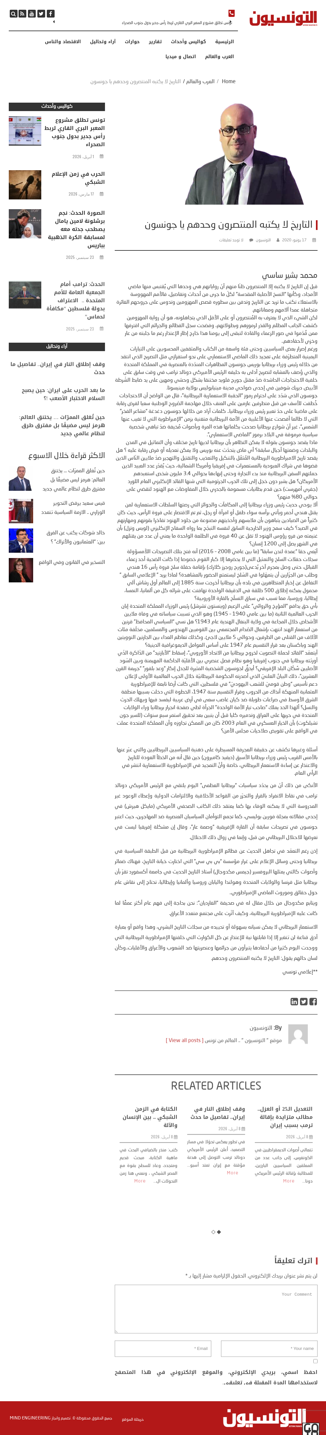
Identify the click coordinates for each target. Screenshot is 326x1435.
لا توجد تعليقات (231, 240)
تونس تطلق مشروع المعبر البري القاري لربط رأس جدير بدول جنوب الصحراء (177, 23)
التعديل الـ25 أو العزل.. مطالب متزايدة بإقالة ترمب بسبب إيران (285, 1188)
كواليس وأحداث (188, 41)
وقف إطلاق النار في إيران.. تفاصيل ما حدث (217, 1184)
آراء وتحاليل (103, 41)
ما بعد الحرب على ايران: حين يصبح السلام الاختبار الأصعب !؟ (63, 405)
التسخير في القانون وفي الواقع (72, 562)
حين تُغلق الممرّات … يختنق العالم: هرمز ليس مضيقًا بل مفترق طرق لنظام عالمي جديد (62, 440)
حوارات (132, 41)
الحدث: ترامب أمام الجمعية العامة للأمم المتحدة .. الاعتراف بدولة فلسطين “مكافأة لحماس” (75, 327)
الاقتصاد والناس (63, 41)
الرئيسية (224, 41)
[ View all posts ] (184, 1059)
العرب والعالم (219, 56)
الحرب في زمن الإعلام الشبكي (78, 178)
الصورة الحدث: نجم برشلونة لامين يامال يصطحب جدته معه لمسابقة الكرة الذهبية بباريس (76, 229)
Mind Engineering (30, 1418)
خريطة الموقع (133, 1420)
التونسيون (263, 240)
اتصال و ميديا (180, 56)
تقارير (155, 41)
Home (229, 81)
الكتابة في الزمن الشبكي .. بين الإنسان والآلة (150, 1188)
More (140, 1253)
